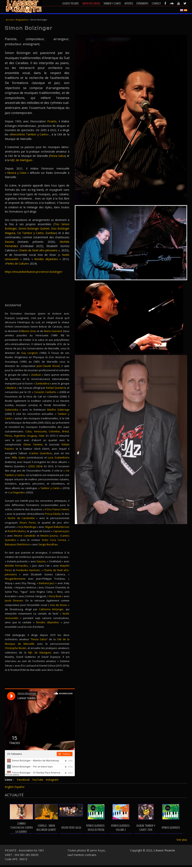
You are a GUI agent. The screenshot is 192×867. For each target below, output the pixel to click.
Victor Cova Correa (54, 540)
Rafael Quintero (55, 387)
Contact (156, 3)
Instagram (52, 779)
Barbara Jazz (47, 583)
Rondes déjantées (46, 259)
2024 (39, 466)
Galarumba (11, 409)
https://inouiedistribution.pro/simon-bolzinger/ (33, 272)
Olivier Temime (32, 444)
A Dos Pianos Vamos (57, 509)
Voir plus (181, 839)
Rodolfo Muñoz (17, 531)
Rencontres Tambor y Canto (29, 134)
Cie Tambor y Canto (30, 233)
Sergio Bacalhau (48, 544)
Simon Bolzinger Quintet (34, 228)
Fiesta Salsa (57, 156)
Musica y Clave (16, 173)
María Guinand (53, 331)
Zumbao (50, 233)
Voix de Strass (58, 605)
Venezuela (40, 431)
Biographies (22, 19)
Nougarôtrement (14, 578)
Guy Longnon (29, 353)
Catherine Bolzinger (51, 609)
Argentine (19, 435)
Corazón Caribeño (45, 392)
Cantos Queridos (40, 453)
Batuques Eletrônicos (17, 544)
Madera (11, 387)
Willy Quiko (18, 457)
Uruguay (32, 435)
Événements (142, 3)
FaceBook (23, 779)
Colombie (54, 431)
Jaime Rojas (97, 850)
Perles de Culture (17, 263)
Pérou (8, 435)
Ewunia (9, 242)
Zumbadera (42, 383)
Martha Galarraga (58, 409)
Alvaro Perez (27, 522)
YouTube (37, 779)
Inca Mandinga (27, 527)
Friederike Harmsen (28, 570)
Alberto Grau (28, 331)
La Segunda (17, 492)
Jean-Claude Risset (48, 366)
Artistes (128, 3)
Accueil (9, 19)
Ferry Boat (55, 596)
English (9, 787)
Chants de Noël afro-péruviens (38, 250)
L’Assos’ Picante (70, 3)
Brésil (65, 431)
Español (19, 787)
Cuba (28, 431)
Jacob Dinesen (14, 600)
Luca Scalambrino (58, 457)
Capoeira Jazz (61, 531)
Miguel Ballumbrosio (57, 527)
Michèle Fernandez (16, 565)
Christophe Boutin (15, 648)
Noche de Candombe (21, 518)
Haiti (41, 435)
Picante (52, 121)
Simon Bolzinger (91, 3)
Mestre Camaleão (25, 535)
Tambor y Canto (112, 3)
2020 (32, 466)
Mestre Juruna (49, 535)
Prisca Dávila (52, 514)
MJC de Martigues (21, 160)
